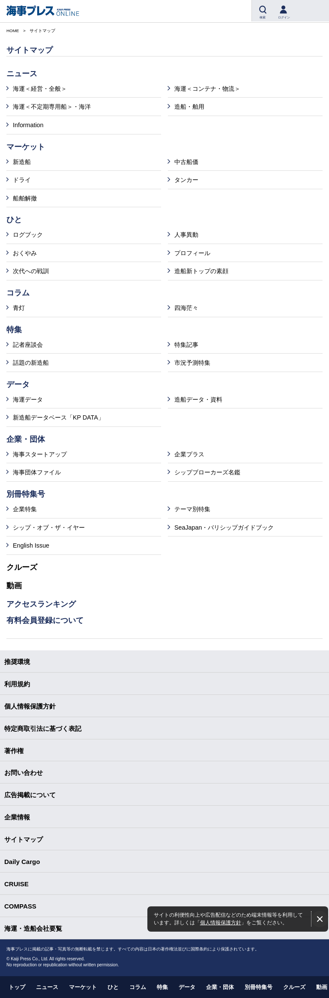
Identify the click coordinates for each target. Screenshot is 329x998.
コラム (137, 987)
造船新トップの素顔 (201, 271)
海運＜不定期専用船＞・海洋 (52, 106)
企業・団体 (220, 987)
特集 (162, 987)
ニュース (47, 987)
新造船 (22, 161)
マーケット (83, 987)
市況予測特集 (192, 362)
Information (28, 125)
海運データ (28, 399)
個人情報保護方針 (220, 922)
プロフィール (192, 253)
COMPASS (20, 906)
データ (187, 987)
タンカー (186, 179)
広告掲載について (30, 794)
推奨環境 (17, 661)
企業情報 (17, 817)
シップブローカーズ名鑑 (207, 472)
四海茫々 (186, 307)
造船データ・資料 (198, 399)
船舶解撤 (25, 198)
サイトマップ (23, 839)
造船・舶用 (189, 106)
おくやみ (25, 253)
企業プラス (189, 454)
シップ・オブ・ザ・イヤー (49, 527)
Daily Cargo (22, 861)
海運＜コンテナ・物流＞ (207, 88)
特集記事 (186, 344)
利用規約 (17, 684)
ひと (113, 987)
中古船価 (186, 161)
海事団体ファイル (37, 472)
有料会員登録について (45, 620)
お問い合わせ (23, 772)
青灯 (19, 307)
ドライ (22, 179)
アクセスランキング (41, 604)
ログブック (28, 234)
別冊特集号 (258, 987)
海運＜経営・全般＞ (40, 88)
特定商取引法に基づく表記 (42, 728)
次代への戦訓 (31, 271)
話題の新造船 (31, 362)
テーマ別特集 (192, 509)
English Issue (31, 545)
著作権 (14, 750)
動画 (14, 585)
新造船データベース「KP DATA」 (58, 417)
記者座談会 (28, 344)
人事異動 (186, 234)
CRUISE (16, 884)
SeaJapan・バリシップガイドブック (224, 527)
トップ (17, 987)
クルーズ (21, 567)
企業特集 (25, 509)
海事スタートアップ (40, 454)
